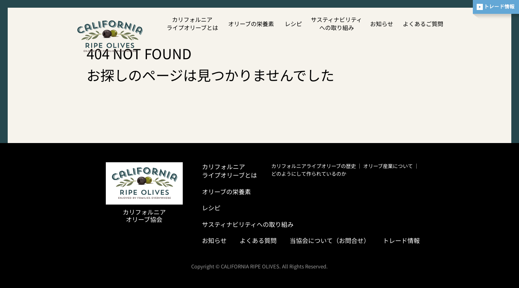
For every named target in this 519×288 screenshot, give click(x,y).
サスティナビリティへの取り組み (336, 23)
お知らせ (381, 24)
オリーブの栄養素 (251, 24)
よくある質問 (258, 240)
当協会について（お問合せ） (330, 240)
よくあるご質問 (423, 24)
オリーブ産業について (388, 166)
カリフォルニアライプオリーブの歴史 (313, 166)
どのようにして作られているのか (308, 173)
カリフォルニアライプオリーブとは (192, 23)
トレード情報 (401, 240)
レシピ (293, 24)
